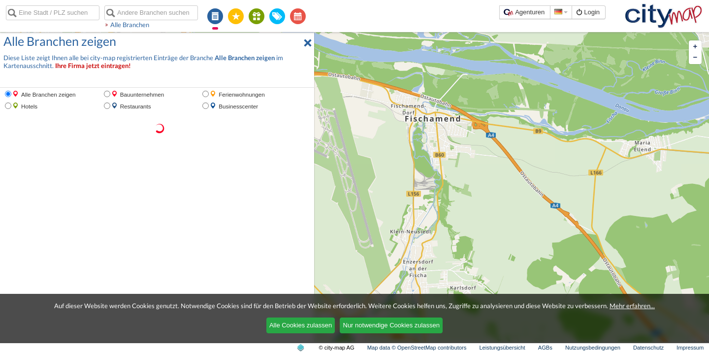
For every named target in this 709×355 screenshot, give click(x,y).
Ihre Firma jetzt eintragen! (93, 66)
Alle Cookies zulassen (300, 325)
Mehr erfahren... (632, 306)
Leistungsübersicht (502, 348)
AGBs (545, 348)
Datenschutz (648, 348)
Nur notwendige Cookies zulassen (391, 325)
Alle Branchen (129, 25)
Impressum (690, 348)
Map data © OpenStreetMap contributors (417, 348)
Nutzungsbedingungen (592, 348)
